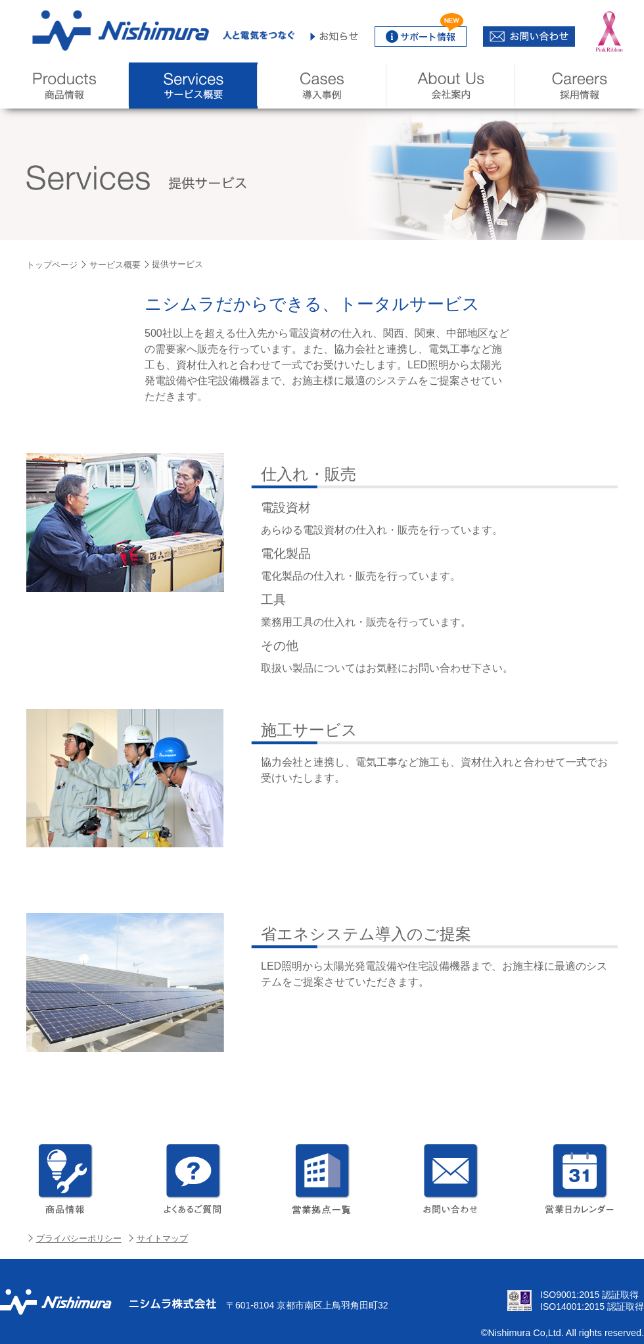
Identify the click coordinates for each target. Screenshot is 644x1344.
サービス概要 (115, 265)
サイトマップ (162, 1238)
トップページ (52, 265)
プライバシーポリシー (79, 1238)
